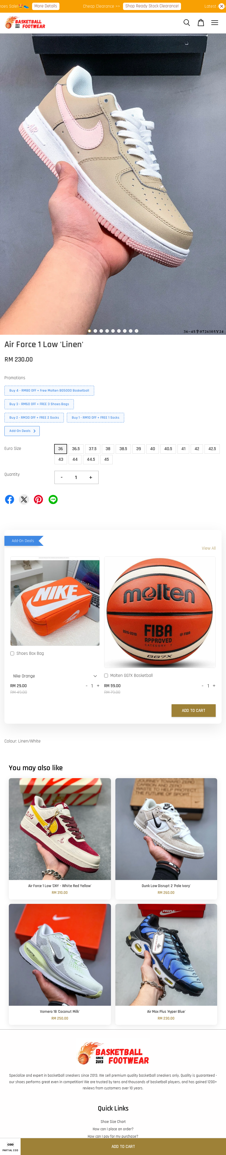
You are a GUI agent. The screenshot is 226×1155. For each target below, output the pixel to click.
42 (197, 449)
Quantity (12, 474)
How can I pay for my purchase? (113, 1136)
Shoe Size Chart (113, 1121)
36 (60, 449)
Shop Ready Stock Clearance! (157, 6)
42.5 (212, 449)
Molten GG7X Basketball (128, 676)
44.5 (91, 459)
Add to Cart (193, 710)
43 (60, 459)
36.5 (76, 449)
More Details (51, 6)
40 (152, 449)
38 (108, 449)
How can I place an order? (113, 1129)
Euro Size (12, 448)
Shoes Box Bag (27, 654)
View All (209, 548)
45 (106, 459)
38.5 (123, 449)
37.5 (93, 449)
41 (183, 449)
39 (138, 449)
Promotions (14, 378)
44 (75, 459)
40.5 (168, 449)
